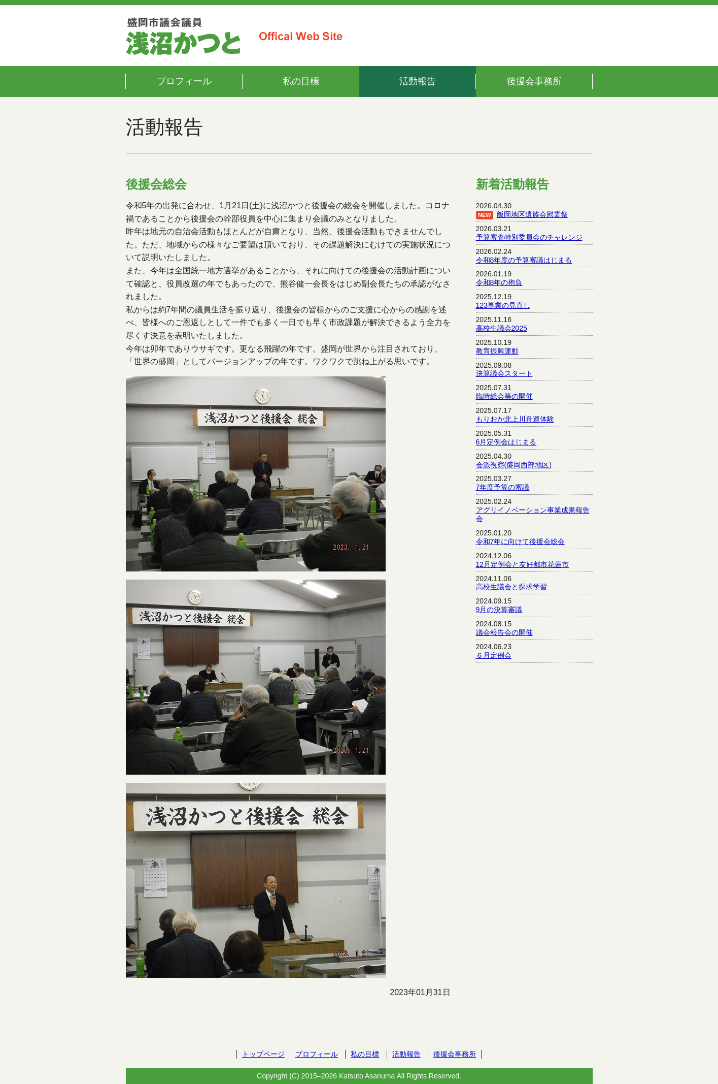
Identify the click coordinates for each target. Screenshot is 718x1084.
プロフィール (184, 81)
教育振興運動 (497, 351)
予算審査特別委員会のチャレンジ (529, 237)
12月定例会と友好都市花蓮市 (522, 564)
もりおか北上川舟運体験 (515, 419)
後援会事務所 (534, 81)
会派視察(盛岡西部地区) (514, 465)
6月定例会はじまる (506, 442)
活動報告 (417, 81)
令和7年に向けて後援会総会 (520, 541)
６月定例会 (493, 655)
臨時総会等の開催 (504, 396)
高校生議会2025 (501, 328)
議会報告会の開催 (504, 632)
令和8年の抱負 (499, 282)
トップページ (263, 1054)
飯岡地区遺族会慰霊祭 (532, 214)
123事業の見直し (503, 305)
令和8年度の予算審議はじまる (524, 260)
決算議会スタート (504, 373)
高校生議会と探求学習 (511, 587)
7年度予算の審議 (503, 487)
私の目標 (301, 81)
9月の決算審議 (499, 609)
